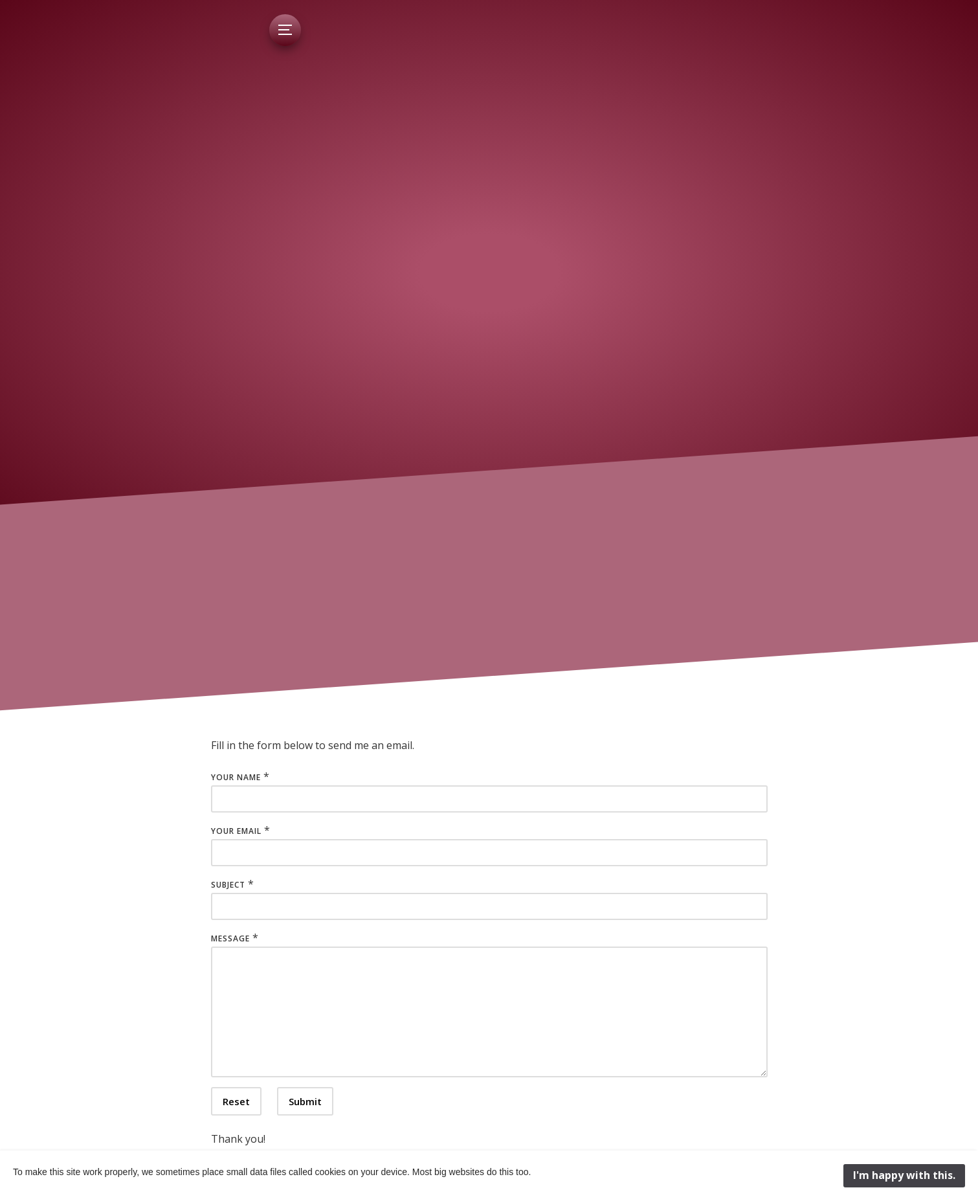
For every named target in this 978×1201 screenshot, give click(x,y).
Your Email (236, 830)
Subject (228, 884)
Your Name (236, 777)
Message (230, 938)
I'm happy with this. (904, 1175)
